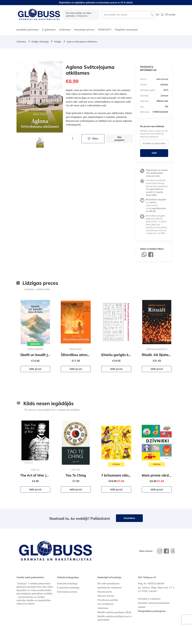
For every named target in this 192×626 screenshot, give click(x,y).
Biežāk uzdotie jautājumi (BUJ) (114, 612)
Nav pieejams (119, 139)
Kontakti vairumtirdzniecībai (154, 602)
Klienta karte (105, 591)
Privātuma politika (108, 599)
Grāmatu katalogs (67, 583)
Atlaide (116, 464)
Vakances (103, 608)
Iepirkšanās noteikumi (110, 587)
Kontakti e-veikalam (149, 598)
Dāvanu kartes (106, 595)
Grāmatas (65, 29)
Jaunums (35, 344)
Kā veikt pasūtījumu (109, 583)
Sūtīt (154, 153)
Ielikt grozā (35, 369)
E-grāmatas (49, 29)
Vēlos (93, 138)
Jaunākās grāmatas (27, 29)
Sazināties (129, 518)
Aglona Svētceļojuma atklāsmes (82, 41)
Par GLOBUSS (105, 603)
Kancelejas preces (84, 29)
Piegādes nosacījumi (126, 29)
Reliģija (57, 41)
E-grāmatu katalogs (68, 587)
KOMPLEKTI (104, 29)
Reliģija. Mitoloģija (40, 41)
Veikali (141, 606)
